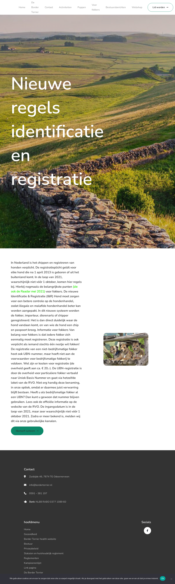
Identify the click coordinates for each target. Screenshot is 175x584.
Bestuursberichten (116, 7)
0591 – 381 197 (38, 493)
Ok (162, 578)
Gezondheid (30, 534)
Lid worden (159, 7)
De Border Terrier (35, 7)
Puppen (82, 7)
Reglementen (31, 558)
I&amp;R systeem (25, 431)
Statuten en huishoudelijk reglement (43, 553)
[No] (171, 578)
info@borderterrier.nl (40, 485)
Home (22, 7)
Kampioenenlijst (32, 563)
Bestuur (28, 543)
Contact (49, 7)
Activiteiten (65, 7)
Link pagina (30, 567)
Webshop (137, 7)
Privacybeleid (31, 548)
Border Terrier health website (40, 539)
